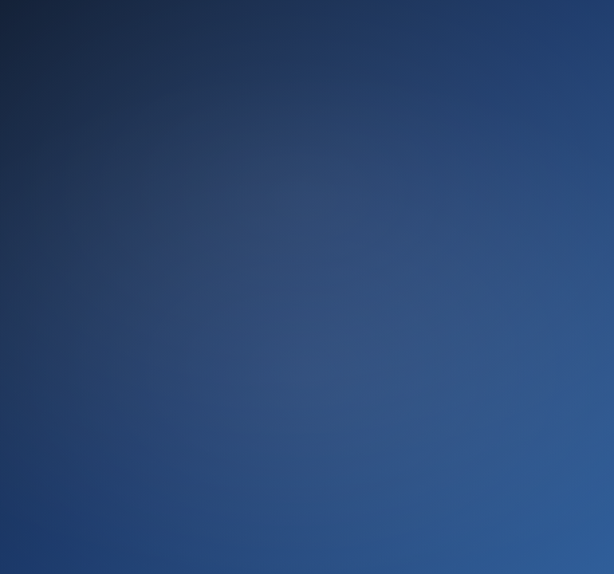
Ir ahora (307, 428)
